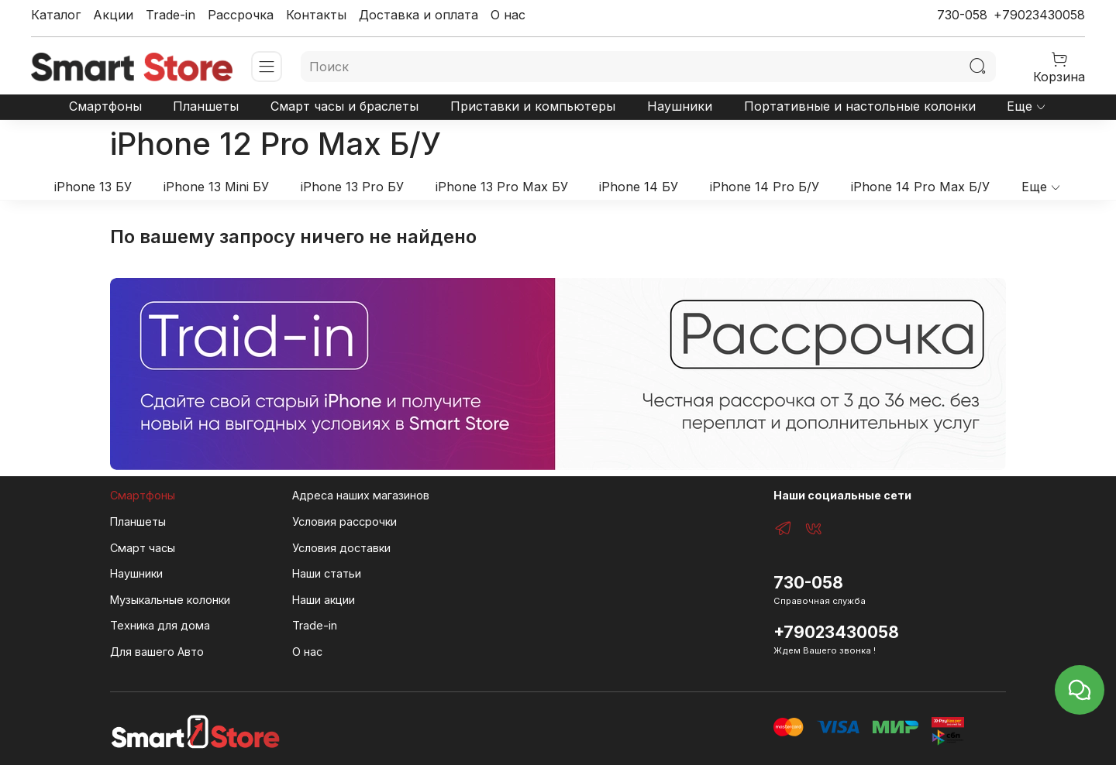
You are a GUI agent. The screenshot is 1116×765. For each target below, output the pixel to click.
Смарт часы (142, 547)
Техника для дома (160, 625)
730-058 (962, 14)
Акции (113, 14)
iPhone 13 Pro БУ (352, 186)
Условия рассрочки (344, 521)
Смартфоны (105, 106)
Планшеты (206, 106)
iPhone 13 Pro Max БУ (502, 186)
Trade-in (170, 14)
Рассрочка (241, 14)
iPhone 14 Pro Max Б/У (920, 186)
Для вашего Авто (157, 651)
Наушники (679, 106)
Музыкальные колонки (170, 599)
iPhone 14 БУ (638, 186)
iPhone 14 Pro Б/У (764, 186)
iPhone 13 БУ (93, 186)
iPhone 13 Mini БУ (216, 186)
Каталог (56, 14)
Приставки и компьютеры (532, 106)
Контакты (316, 14)
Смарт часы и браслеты (344, 106)
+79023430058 (1039, 14)
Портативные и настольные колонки (860, 106)
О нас (508, 14)
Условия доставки (341, 547)
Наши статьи (326, 573)
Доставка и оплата (418, 14)
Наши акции (323, 599)
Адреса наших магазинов (360, 495)
